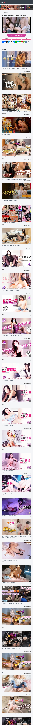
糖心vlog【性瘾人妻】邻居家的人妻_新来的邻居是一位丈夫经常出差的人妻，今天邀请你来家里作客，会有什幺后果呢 (16, 537)
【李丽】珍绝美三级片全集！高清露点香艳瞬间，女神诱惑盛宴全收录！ (15, 68)
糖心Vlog (3, 158)
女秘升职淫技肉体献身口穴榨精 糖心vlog (9, 156)
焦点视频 (3, 382)
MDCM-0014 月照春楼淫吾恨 (7, 134)
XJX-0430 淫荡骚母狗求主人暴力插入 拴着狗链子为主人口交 (13, 335)
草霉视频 (6, 12)
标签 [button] (11, 2)
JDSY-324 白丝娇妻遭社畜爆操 (7, 470)
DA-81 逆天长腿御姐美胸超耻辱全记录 (9, 222)
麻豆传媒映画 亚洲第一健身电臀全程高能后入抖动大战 (12, 603)
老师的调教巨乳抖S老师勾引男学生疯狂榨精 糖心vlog (11, 245)
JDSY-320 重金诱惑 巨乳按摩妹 (7, 380)
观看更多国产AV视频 (16, 35)
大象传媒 (3, 224)
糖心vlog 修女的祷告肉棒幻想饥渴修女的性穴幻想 (11, 648)
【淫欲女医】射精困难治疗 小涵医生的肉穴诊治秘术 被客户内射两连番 (15, 713)
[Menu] (31, 2)
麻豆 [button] (8, 2)
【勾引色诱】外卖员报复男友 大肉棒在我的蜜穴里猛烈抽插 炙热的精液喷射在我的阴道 (16, 672)
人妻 (16, 38)
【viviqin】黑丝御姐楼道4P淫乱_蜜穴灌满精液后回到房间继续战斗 (14, 179)
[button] (28, 2)
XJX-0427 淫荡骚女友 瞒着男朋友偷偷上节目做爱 (10, 290)
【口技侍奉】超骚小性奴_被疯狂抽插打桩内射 (10, 515)
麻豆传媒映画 (4, 113)
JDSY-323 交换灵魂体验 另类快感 (8, 448)
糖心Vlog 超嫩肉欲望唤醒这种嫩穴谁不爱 (9, 560)
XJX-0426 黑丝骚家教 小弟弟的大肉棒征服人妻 (10, 267)
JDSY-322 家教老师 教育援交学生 (8, 425)
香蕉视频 (3, 269)
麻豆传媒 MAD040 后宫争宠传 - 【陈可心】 (9, 200)
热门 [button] (15, 2)
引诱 (26, 38)
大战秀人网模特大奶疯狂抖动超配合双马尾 (9, 582)
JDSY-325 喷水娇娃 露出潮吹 (7, 493)
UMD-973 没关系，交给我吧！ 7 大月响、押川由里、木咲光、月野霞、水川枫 (16, 111)
